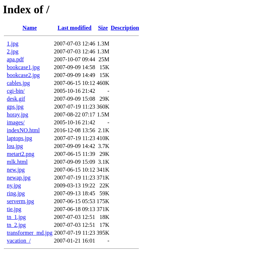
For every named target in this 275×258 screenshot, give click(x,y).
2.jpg (12, 51)
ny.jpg (14, 185)
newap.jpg (18, 178)
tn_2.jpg (16, 225)
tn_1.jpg (16, 217)
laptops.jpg (19, 138)
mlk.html (17, 162)
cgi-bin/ (16, 91)
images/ (16, 122)
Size (103, 28)
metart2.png (20, 154)
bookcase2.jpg (23, 75)
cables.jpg (18, 83)
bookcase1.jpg (23, 67)
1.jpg (12, 43)
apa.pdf (15, 59)
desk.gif (16, 99)
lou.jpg (15, 146)
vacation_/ (19, 241)
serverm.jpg (20, 201)
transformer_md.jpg (30, 233)
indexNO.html (23, 130)
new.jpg (16, 170)
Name (30, 28)
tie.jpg (14, 209)
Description (125, 28)
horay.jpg (17, 114)
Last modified (75, 28)
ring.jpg (16, 193)
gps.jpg (15, 107)
